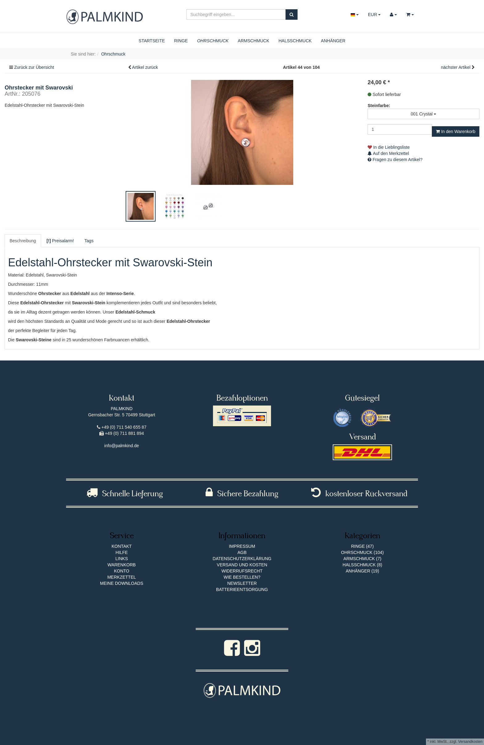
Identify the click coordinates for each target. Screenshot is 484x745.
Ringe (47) (362, 546)
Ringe (181, 40)
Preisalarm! (60, 240)
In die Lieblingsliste (389, 147)
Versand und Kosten (242, 564)
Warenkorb (121, 564)
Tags (89, 240)
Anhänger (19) (362, 570)
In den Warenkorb (455, 131)
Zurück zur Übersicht (34, 67)
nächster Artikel (456, 67)
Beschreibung (23, 240)
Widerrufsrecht (242, 570)
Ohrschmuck (212, 40)
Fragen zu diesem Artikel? (395, 159)
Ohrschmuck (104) (362, 552)
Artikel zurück (145, 67)
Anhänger (333, 40)
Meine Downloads (121, 583)
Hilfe (121, 552)
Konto (121, 570)
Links (121, 558)
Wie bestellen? (241, 577)
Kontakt (121, 546)
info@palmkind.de (121, 445)
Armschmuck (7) (363, 558)
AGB (242, 552)
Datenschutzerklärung (242, 558)
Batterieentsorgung (242, 589)
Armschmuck (253, 40)
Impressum (242, 546)
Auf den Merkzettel (388, 153)
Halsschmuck (294, 40)
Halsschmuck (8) (362, 564)
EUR (374, 14)
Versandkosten (470, 741)
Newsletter (242, 583)
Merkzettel (121, 577)
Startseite (152, 40)
